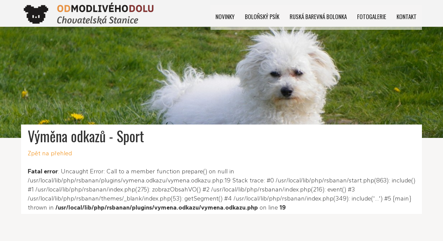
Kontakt (407, 13)
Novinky (234, 13)
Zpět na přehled (50, 153)
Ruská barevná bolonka (323, 13)
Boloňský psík (269, 13)
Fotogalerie (373, 13)
